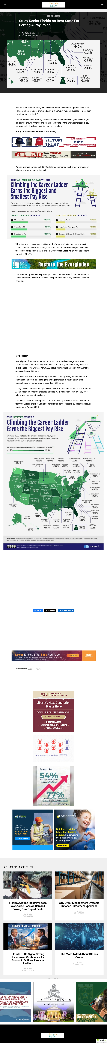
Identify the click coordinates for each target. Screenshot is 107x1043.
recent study (35, 107)
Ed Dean (79, 911)
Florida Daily (31, 33)
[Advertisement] (53, 100)
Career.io (46, 119)
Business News (34, 669)
